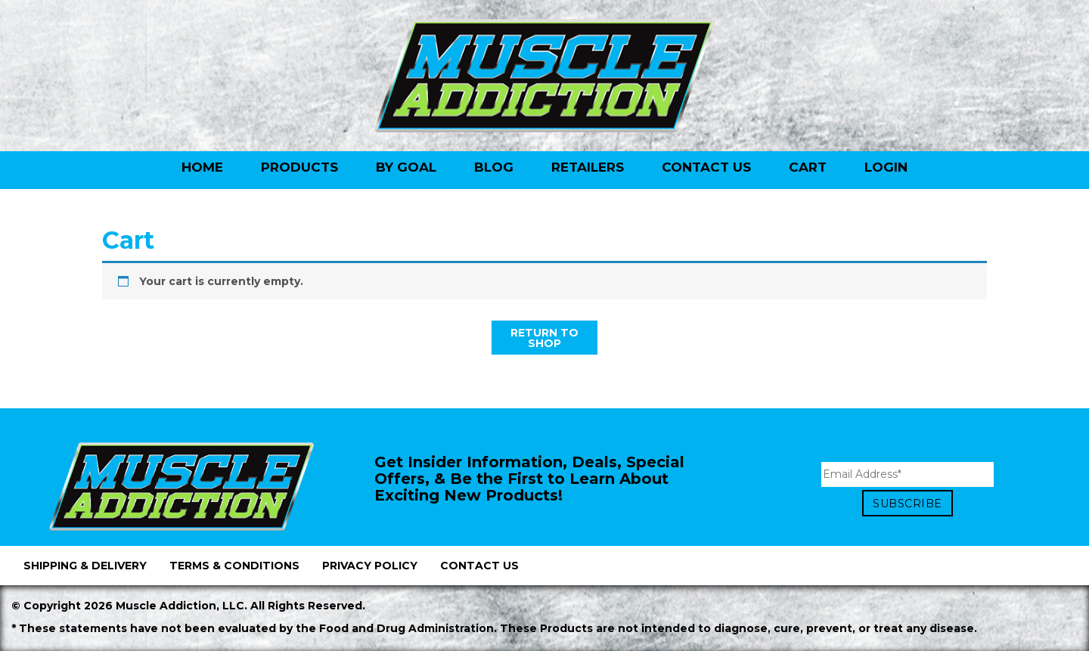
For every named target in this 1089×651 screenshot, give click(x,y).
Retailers (587, 167)
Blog (493, 167)
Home (202, 167)
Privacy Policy (369, 565)
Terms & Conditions (234, 565)
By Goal (406, 167)
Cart (808, 167)
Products (299, 167)
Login (886, 167)
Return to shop (544, 338)
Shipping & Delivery (85, 565)
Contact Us (706, 167)
